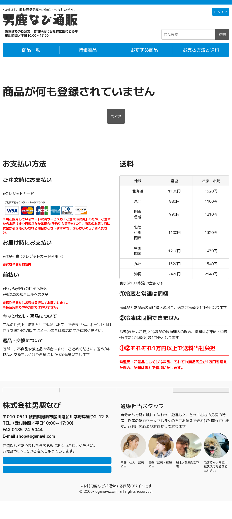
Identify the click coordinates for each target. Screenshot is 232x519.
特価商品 (88, 56)
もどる (116, 123)
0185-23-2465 (27, 432)
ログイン (220, 18)
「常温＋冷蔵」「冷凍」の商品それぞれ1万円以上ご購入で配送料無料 (116, 5)
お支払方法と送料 (201, 56)
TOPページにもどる (201, 396)
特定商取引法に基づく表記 (144, 396)
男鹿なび (80, 504)
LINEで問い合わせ (57, 472)
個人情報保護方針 (87, 396)
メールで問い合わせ (57, 485)
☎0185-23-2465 (32, 39)
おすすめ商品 (144, 56)
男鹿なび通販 (13, 72)
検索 (222, 40)
